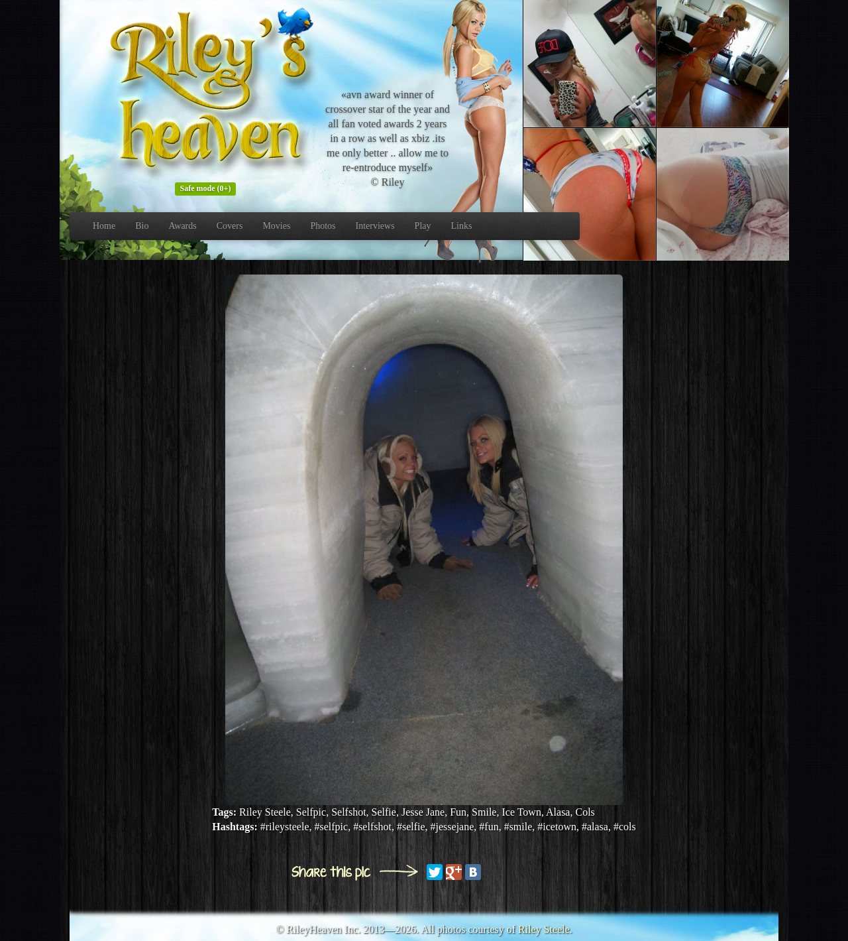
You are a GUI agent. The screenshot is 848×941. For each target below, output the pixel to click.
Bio (141, 226)
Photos (322, 226)
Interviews (375, 226)
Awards (182, 226)
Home (104, 226)
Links (461, 226)
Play (423, 226)
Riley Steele (544, 929)
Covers (230, 226)
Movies (276, 226)
